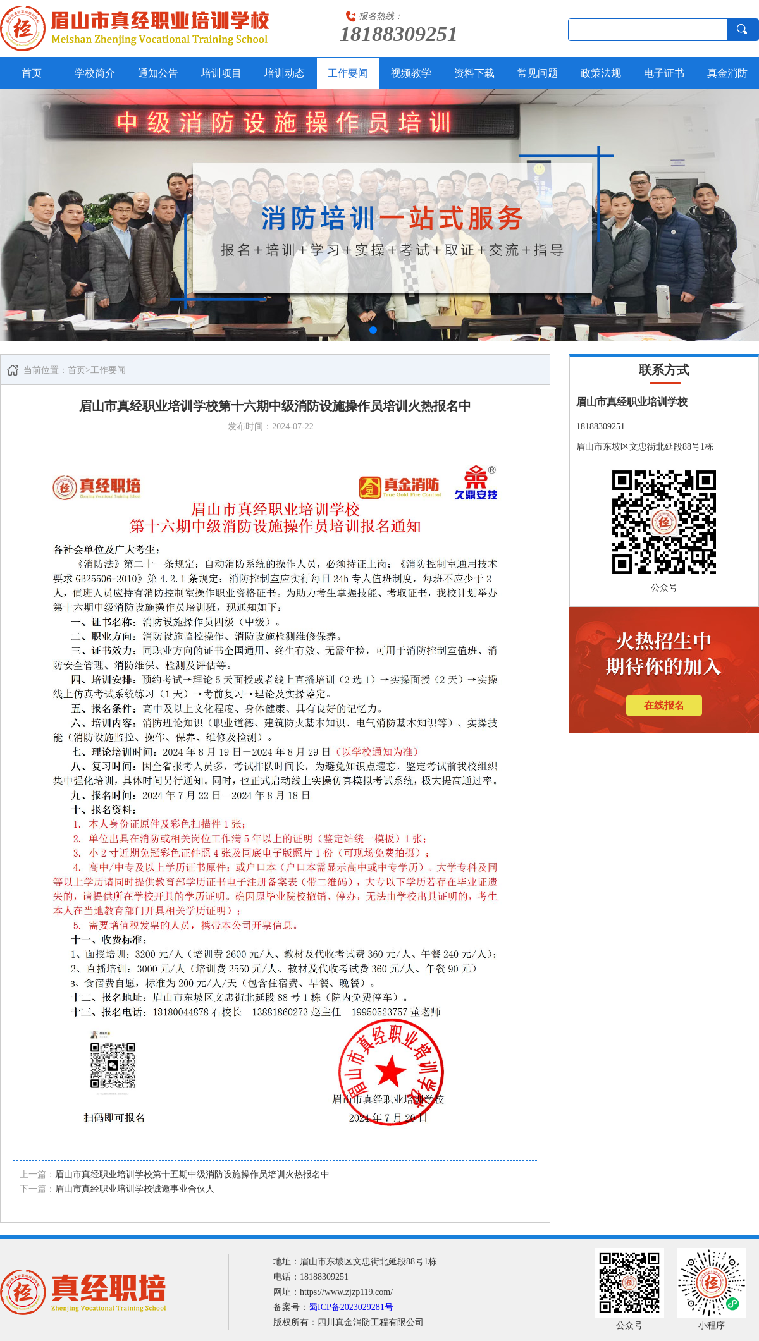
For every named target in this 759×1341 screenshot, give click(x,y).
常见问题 (537, 73)
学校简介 (95, 73)
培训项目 (221, 73)
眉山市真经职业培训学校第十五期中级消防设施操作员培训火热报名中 (192, 1174)
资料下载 (474, 73)
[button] (373, 330)
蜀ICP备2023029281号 (351, 1307)
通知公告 (158, 73)
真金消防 (727, 73)
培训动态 (284, 73)
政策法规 (601, 73)
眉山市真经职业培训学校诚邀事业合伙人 (134, 1189)
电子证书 (664, 73)
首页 (32, 73)
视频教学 (411, 73)
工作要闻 (348, 73)
